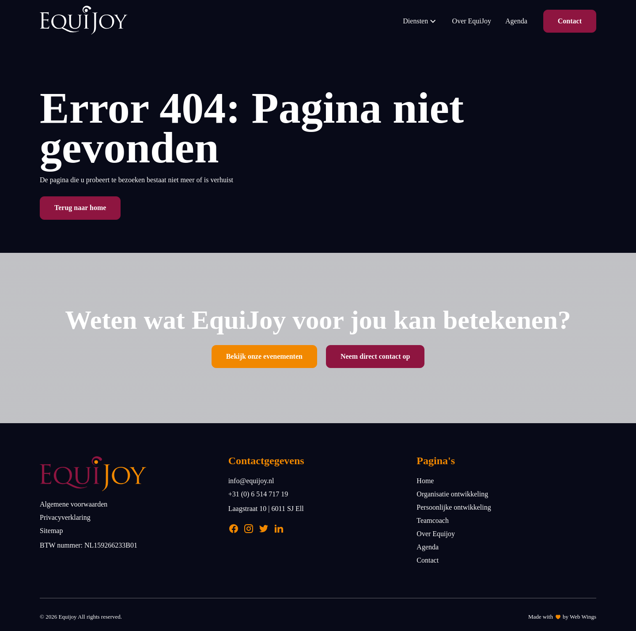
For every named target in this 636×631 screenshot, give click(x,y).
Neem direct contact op (375, 356)
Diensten (420, 21)
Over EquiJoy (471, 21)
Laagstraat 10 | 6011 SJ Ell (266, 508)
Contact (570, 21)
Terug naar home (80, 207)
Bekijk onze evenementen (264, 356)
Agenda (516, 21)
